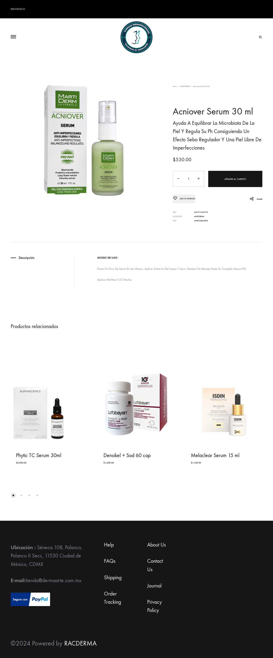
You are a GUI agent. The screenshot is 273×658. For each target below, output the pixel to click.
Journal (154, 585)
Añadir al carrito (235, 178)
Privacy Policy (154, 606)
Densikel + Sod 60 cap (127, 455)
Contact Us (155, 565)
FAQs (109, 561)
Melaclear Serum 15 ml (215, 455)
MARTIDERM (185, 86)
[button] (13, 495)
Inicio (175, 86)
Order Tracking (112, 597)
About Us (156, 545)
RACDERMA (80, 643)
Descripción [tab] (26, 258)
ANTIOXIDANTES (201, 221)
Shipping (113, 577)
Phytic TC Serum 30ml (38, 455)
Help (109, 545)
